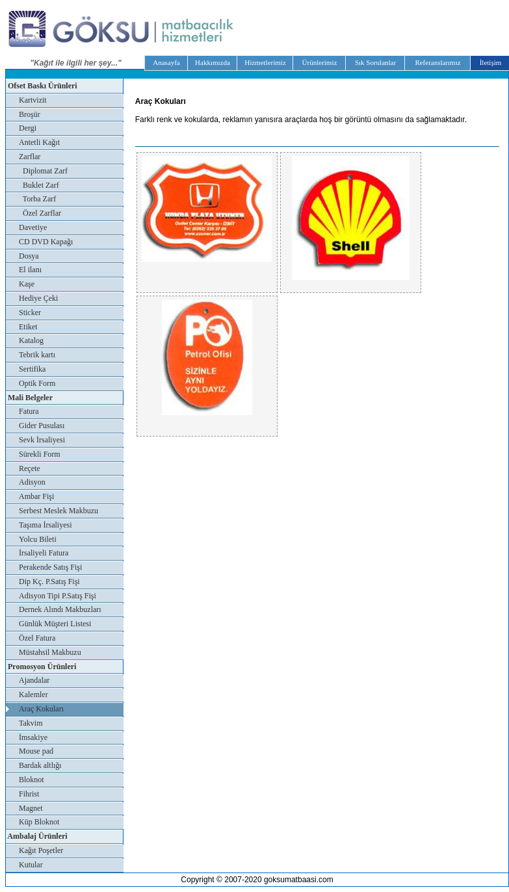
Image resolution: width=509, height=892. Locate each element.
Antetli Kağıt (39, 142)
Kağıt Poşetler (41, 850)
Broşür (29, 114)
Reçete (29, 468)
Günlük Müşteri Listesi (55, 623)
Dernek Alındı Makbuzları (60, 609)
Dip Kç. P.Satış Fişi (49, 581)
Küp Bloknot (39, 821)
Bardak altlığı (40, 765)
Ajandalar (34, 680)
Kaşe (26, 283)
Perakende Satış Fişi (50, 567)
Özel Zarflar (40, 213)
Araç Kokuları (41, 708)
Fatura (29, 411)
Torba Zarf (37, 198)
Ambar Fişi (36, 496)
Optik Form (37, 383)
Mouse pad (36, 751)
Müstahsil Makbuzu (50, 652)
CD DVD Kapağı (46, 241)
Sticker (30, 312)
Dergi (27, 128)
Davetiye (33, 227)
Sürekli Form (39, 454)
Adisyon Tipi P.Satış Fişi (57, 595)
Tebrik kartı (37, 354)
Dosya (29, 256)
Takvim (31, 723)
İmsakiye (33, 737)
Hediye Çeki (38, 298)
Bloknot (31, 779)
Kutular (31, 864)
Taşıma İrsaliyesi (45, 524)
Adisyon (32, 482)
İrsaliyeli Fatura (43, 552)
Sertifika (32, 369)
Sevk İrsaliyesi (42, 439)
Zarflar (29, 156)
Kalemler (33, 694)
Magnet (31, 808)
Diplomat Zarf (43, 170)
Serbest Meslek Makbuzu (58, 510)
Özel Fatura (37, 638)
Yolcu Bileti (38, 539)
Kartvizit (33, 100)
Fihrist (29, 793)
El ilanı (30, 269)
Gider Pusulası (41, 425)
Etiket (28, 326)
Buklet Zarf (39, 185)
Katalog (31, 340)
